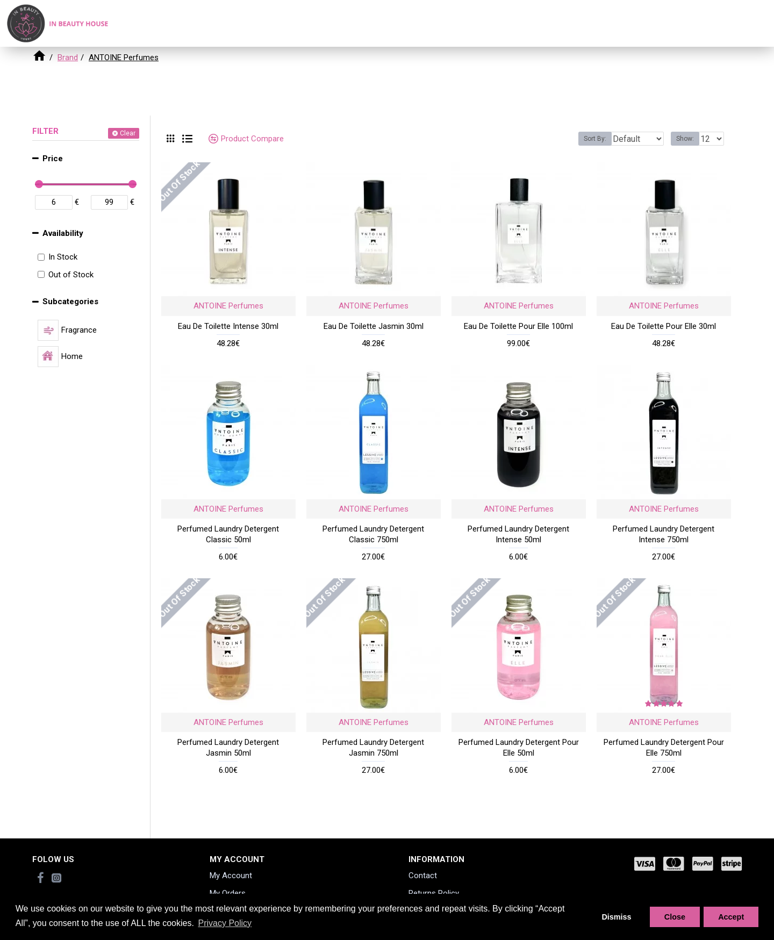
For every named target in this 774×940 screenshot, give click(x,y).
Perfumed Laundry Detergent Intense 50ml (518, 534)
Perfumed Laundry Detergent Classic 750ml (373, 534)
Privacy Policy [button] (225, 923)
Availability (62, 233)
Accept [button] (731, 917)
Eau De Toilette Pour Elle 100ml (518, 326)
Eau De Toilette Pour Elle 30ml (663, 326)
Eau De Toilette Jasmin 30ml (374, 326)
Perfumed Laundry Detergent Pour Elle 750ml (664, 747)
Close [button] (674, 917)
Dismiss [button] (616, 917)
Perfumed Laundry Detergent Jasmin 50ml (228, 747)
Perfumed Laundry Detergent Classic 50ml (228, 534)
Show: (688, 138)
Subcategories (70, 301)
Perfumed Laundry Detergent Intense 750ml (663, 534)
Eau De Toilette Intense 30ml (228, 326)
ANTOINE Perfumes (228, 306)
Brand (68, 57)
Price (52, 158)
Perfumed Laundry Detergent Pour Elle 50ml (518, 747)
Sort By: (587, 138)
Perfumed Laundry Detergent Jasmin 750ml (373, 747)
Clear (127, 133)
